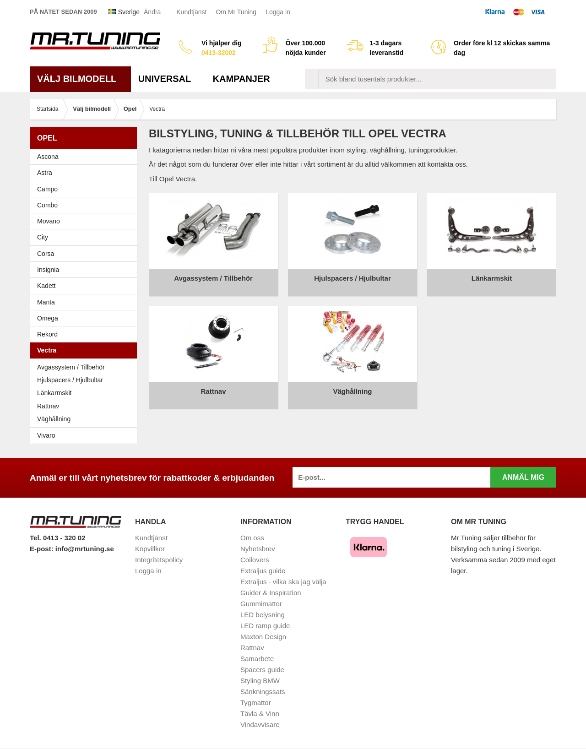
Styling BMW (260, 680)
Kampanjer (241, 79)
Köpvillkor (150, 549)
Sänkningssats (262, 691)
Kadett (86, 285)
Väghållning (54, 419)
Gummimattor (261, 604)
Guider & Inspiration (270, 593)
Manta (86, 302)
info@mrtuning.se (84, 549)
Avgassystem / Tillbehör (71, 367)
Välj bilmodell (80, 79)
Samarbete (257, 658)
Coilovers (254, 560)
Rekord (86, 334)
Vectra (86, 350)
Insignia (86, 269)
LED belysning (262, 615)
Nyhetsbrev (257, 549)
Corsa (86, 253)
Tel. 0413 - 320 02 (57, 538)
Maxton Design (263, 636)
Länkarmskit (54, 392)
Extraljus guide (262, 571)
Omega (86, 318)
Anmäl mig (523, 477)
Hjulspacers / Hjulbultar (70, 380)
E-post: (42, 549)
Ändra (152, 12)
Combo (47, 205)
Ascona (86, 156)
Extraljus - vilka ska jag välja (283, 582)
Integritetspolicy (159, 560)
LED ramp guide (265, 626)
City (42, 237)
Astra (86, 172)
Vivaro (46, 435)
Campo (47, 189)
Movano (48, 221)
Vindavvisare (260, 724)
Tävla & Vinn (259, 713)
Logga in (278, 12)
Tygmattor (255, 702)
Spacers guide (262, 669)
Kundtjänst (191, 12)
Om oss (252, 538)
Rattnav (48, 406)
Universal (168, 79)
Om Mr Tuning (236, 12)
